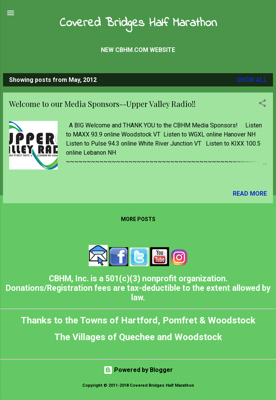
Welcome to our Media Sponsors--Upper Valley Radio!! (102, 104)
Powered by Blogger (138, 369)
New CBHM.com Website (138, 49)
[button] (262, 104)
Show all (252, 79)
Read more (250, 193)
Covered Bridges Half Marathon (138, 23)
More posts (138, 219)
